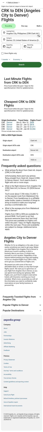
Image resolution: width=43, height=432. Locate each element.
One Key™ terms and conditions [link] (13, 371)
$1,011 (32, 127)
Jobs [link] (5, 332)
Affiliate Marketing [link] (9, 347)
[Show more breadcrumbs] (3, 2)
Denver (9, 122)
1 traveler (6, 60)
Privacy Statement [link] (9, 360)
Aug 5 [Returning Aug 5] (29, 47)
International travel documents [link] (13, 406)
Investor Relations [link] (9, 339)
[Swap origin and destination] (38, 36)
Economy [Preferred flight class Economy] (17, 60)
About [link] (5, 328)
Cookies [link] (6, 363)
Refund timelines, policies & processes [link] (15, 398)
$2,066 (32, 129)
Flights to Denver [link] (13, 2)
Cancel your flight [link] (9, 395)
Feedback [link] (7, 350)
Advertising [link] (7, 343)
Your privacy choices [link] (10, 378)
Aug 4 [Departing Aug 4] (8, 47)
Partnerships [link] (7, 336)
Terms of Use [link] (8, 367)
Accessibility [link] (7, 374)
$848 (32, 122)
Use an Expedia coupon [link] (11, 402)
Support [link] (6, 391)
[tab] (8, 26)
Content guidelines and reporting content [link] (16, 382)
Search (21, 65)
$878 (32, 125)
